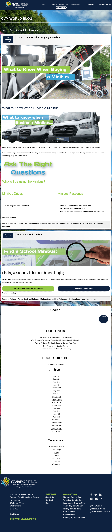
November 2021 (56, 428)
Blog (47, 504)
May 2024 (56, 385)
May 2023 (56, 391)
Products (54, 4)
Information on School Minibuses (28, 288)
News (57, 455)
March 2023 (56, 396)
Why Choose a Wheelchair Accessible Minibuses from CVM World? (55, 340)
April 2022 (56, 417)
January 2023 (57, 399)
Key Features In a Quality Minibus (55, 346)
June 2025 (56, 376)
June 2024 (56, 382)
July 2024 (56, 379)
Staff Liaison (56, 458)
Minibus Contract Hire (49, 299)
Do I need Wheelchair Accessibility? (74, 208)
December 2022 (56, 402)
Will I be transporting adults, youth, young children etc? (82, 211)
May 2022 (56, 414)
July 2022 (56, 408)
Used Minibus (64, 223)
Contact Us (61, 7)
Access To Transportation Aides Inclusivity (55, 349)
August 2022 (56, 405)
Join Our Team (75, 4)
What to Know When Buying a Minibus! (39, 37)
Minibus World (6, 279)
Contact (49, 501)
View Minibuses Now (84, 288)
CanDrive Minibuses (32, 223)
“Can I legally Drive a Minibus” (17, 206)
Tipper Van (57, 461)
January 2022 (57, 423)
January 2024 (57, 388)
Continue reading (9, 217)
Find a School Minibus (29, 234)
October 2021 (57, 431)
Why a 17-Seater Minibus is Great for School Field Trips (55, 343)
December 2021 (56, 426)
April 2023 (56, 394)
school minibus (74, 299)
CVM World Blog (16, 18)
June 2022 (56, 411)
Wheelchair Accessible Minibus (82, 223)
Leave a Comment (89, 299)
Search (55, 310)
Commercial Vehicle (56, 447)
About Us (45, 4)
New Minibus (53, 223)
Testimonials (63, 4)
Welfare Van (56, 464)
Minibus (13, 223)
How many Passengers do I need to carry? (76, 205)
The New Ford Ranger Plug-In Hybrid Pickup (55, 337)
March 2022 (56, 420)
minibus (43, 223)
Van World (97, 506)
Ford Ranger (56, 450)
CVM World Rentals (101, 512)
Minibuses (63, 299)
